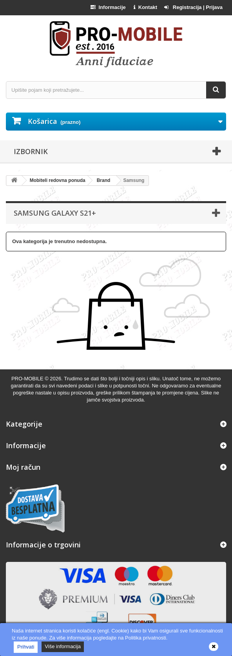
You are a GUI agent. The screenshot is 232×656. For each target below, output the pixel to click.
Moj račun (23, 467)
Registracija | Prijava (193, 7)
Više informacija (63, 646)
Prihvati (25, 647)
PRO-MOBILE (28, 379)
